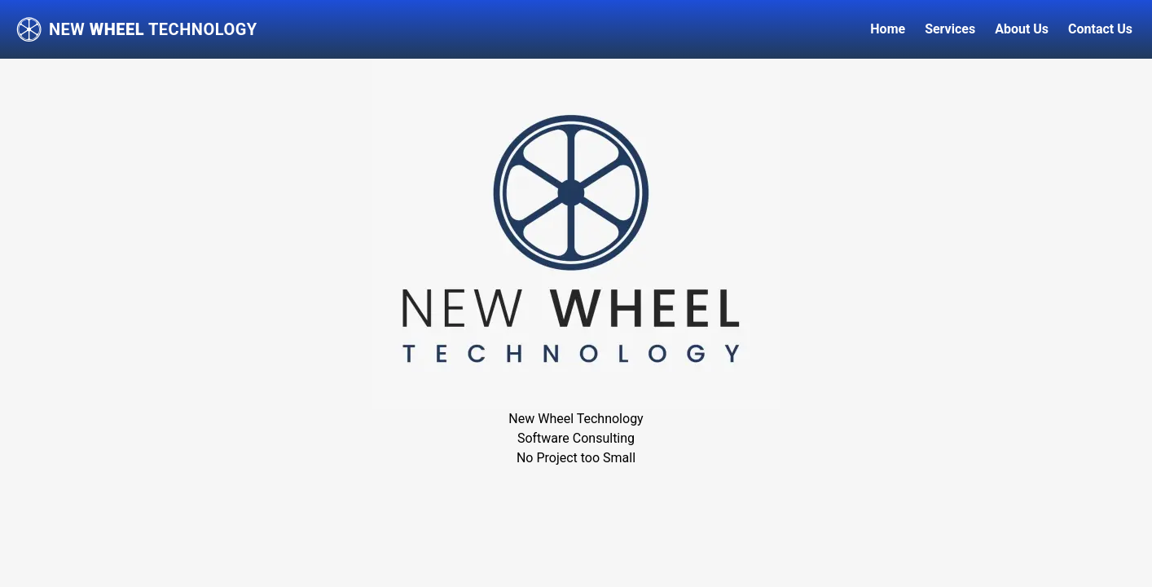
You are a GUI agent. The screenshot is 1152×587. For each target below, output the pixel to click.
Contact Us (1100, 29)
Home (887, 29)
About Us (1022, 29)
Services (950, 29)
